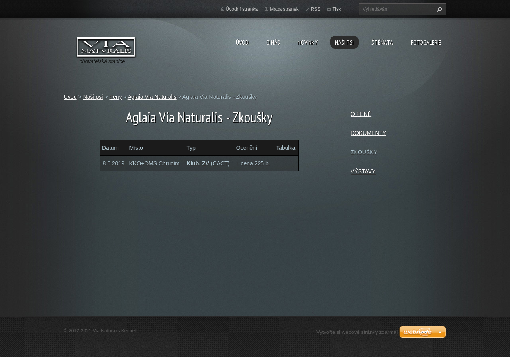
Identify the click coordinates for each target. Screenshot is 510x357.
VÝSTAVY (363, 171)
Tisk (336, 9)
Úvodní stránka (242, 9)
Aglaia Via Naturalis (152, 97)
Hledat (439, 9)
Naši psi (344, 42)
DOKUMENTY (368, 133)
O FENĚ (361, 114)
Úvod (242, 42)
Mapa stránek (284, 9)
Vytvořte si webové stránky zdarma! (357, 332)
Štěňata (382, 42)
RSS (316, 9)
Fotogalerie (426, 42)
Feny (115, 97)
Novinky (308, 42)
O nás (273, 42)
